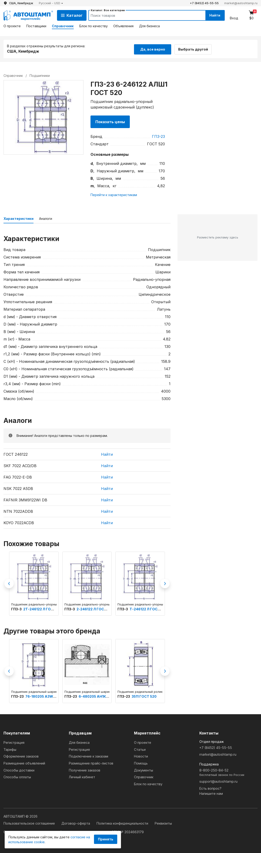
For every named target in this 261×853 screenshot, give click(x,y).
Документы (143, 770)
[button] (51, 3)
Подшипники (40, 75)
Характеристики (18, 218)
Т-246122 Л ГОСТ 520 (148, 609)
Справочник (63, 26)
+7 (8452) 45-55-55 (204, 3)
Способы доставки (18, 770)
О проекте (12, 26)
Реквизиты (163, 823)
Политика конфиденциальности (123, 823)
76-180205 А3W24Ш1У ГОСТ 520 (53, 696)
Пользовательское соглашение (29, 823)
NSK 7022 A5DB (18, 488)
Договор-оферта (76, 823)
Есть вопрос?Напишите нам (211, 790)
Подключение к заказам (88, 756)
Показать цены (110, 121)
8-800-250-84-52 (228, 772)
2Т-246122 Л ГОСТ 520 (43, 609)
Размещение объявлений (24, 763)
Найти (214, 15)
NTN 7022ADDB (18, 511)
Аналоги (45, 218)
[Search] (142, 15)
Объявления (123, 26)
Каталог (72, 15)
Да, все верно (152, 49)
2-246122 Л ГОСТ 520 (95, 609)
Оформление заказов (21, 756)
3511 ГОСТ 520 (144, 696)
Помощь (141, 763)
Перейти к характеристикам (113, 194)
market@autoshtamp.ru (241, 3)
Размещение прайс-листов (91, 763)
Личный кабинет (82, 777)
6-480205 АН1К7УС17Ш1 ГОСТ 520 (109, 696)
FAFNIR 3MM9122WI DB (25, 499)
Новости (141, 756)
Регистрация (13, 742)
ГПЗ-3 (16, 609)
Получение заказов (84, 770)
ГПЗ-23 (158, 136)
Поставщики (36, 26)
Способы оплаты (17, 777)
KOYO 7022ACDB (18, 522)
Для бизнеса (149, 26)
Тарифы (9, 749)
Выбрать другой (195, 49)
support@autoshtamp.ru (218, 781)
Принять (105, 839)
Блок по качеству (93, 26)
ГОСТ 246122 (15, 454)
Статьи (140, 749)
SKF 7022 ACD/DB (20, 465)
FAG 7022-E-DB (17, 476)
